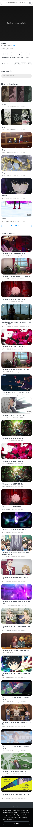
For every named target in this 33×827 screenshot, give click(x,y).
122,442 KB (10, 48)
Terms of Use (16, 807)
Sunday (3, 45)
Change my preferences (8, 819)
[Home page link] (3, 2)
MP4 (3, 48)
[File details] (16, 96)
